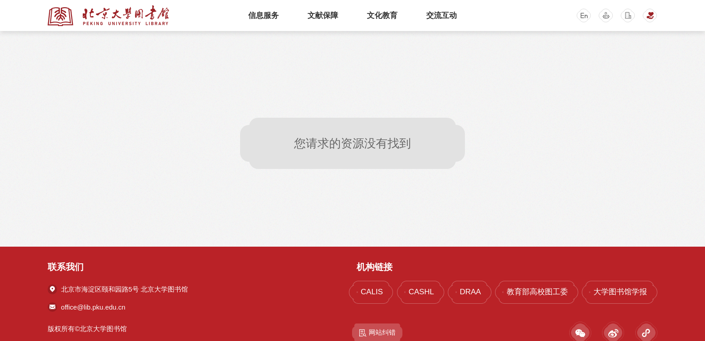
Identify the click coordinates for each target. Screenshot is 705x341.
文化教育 (382, 15)
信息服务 (263, 15)
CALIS (372, 292)
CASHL (421, 292)
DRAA (470, 292)
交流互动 (441, 15)
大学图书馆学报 (620, 292)
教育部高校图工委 (537, 292)
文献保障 (323, 15)
